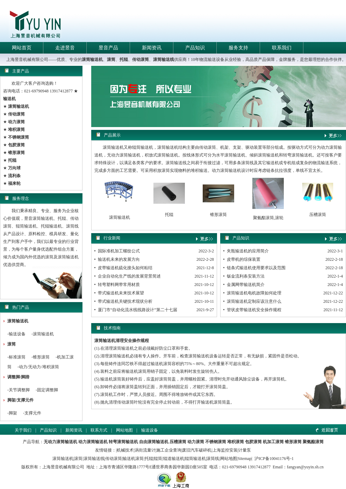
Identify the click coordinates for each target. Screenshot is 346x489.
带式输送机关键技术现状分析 (125, 301)
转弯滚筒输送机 (123, 441)
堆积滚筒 (235, 441)
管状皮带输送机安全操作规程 (254, 309)
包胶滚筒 (253, 441)
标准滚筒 (17, 357)
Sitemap (244, 458)
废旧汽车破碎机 (196, 450)
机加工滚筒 (273, 441)
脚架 (13, 413)
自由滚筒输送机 (153, 441)
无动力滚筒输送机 (60, 441)
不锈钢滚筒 (215, 441)
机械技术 (125, 450)
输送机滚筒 (133, 458)
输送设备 (17, 333)
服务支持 (238, 47)
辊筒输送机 (195, 458)
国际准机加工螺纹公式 (119, 251)
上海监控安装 (225, 450)
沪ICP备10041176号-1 (274, 458)
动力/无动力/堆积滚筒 (39, 366)
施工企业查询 (168, 450)
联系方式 (99, 430)
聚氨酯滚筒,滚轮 (268, 217)
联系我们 (281, 47)
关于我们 (23, 430)
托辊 (124, 59)
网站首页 (21, 47)
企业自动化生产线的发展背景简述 (129, 276)
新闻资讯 (151, 47)
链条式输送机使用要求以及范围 (256, 267)
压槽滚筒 (317, 214)
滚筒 (111, 59)
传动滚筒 (140, 59)
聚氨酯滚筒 (313, 441)
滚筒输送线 (163, 59)
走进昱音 (65, 47)
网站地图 (124, 430)
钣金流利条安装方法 (246, 276)
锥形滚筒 (41, 357)
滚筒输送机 (92, 59)
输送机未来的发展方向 (119, 259)
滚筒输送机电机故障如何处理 (254, 293)
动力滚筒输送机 (93, 441)
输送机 (9, 98)
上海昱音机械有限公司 (63, 466)
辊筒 (158, 458)
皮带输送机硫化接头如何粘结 (125, 267)
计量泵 (244, 450)
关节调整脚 (19, 389)
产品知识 (195, 47)
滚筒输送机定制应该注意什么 (254, 301)
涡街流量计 (145, 450)
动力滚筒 (195, 441)
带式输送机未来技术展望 (121, 293)
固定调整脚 (47, 389)
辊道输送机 (173, 458)
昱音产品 (108, 47)
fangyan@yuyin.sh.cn (305, 466)
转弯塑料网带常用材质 (119, 284)
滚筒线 (213, 458)
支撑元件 (32, 413)
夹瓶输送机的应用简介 (248, 251)
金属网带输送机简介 (246, 284)
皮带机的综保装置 (243, 259)
